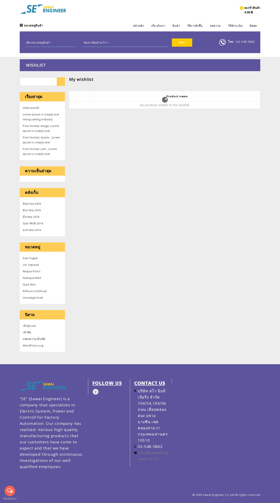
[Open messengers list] (10, 491)
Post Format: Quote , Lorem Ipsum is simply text (41, 140)
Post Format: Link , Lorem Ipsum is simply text (40, 151)
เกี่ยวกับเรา (158, 26)
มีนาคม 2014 (31, 217)
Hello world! (31, 108)
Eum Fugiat (30, 258)
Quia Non (29, 284)
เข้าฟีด (27, 332)
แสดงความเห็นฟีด (34, 339)
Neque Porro (31, 271)
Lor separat (31, 265)
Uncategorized (33, 297)
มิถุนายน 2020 (32, 203)
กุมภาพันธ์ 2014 (33, 223)
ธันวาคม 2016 (32, 210)
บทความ (215, 26)
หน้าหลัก (138, 26)
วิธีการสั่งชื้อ (194, 26)
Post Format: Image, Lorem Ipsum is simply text (41, 128)
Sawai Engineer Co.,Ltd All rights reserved (231, 495)
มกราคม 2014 (32, 230)
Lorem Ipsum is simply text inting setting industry (41, 116)
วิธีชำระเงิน (235, 26)
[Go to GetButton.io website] (9, 498)
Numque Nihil (32, 278)
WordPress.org (33, 345)
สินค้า (176, 26)
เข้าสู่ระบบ (29, 326)
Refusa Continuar (35, 291)
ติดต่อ (253, 26)
